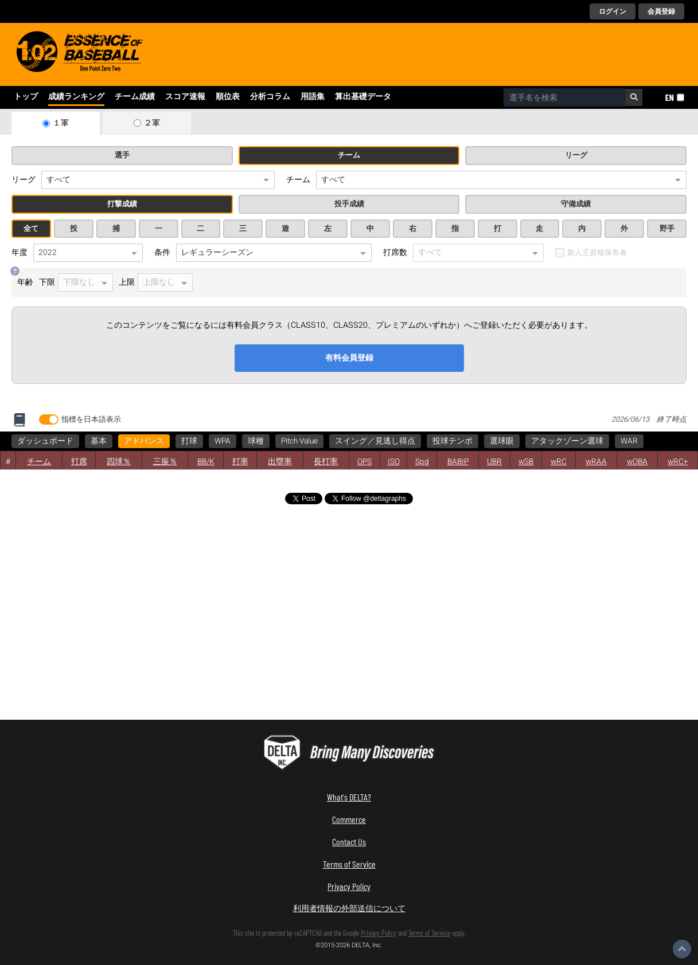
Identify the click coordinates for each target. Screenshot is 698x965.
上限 (156, 282)
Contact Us (349, 841)
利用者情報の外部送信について (349, 908)
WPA (223, 441)
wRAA (596, 462)
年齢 (25, 282)
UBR (494, 462)
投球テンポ (452, 441)
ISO (394, 462)
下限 (76, 282)
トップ (26, 97)
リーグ (576, 155)
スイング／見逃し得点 (375, 441)
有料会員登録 (349, 358)
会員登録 (661, 11)
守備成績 (576, 204)
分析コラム (270, 97)
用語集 (313, 97)
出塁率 (280, 462)
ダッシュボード (45, 441)
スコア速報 (185, 97)
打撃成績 (122, 204)
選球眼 (502, 441)
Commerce (349, 819)
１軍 (61, 123)
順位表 (228, 97)
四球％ (119, 462)
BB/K (206, 462)
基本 (99, 441)
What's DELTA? (349, 796)
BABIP (458, 462)
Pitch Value (299, 441)
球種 (256, 441)
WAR (629, 441)
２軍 (152, 123)
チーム (349, 155)
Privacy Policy (349, 886)
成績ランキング (76, 97)
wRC (559, 462)
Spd (422, 462)
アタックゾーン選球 (567, 441)
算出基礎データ (363, 97)
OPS (364, 462)
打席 (79, 462)
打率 (240, 462)
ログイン (612, 11)
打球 (189, 441)
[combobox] (565, 97)
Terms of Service (349, 863)
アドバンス (144, 441)
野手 (667, 228)
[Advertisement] (109, 611)
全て (31, 228)
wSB (525, 462)
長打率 (326, 462)
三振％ (165, 462)
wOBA (637, 462)
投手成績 (349, 204)
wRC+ (678, 462)
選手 (122, 155)
